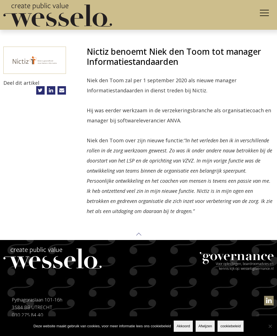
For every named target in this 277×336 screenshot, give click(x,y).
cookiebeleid (230, 326)
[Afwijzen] (270, 326)
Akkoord (183, 326)
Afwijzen (205, 326)
